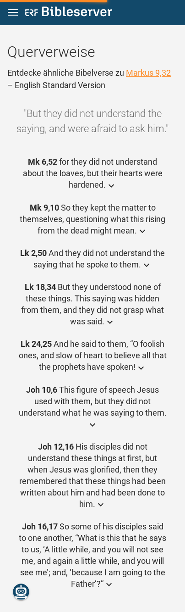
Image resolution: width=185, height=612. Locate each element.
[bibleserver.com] (68, 13)
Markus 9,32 (148, 73)
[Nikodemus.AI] (21, 592)
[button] (13, 12)
